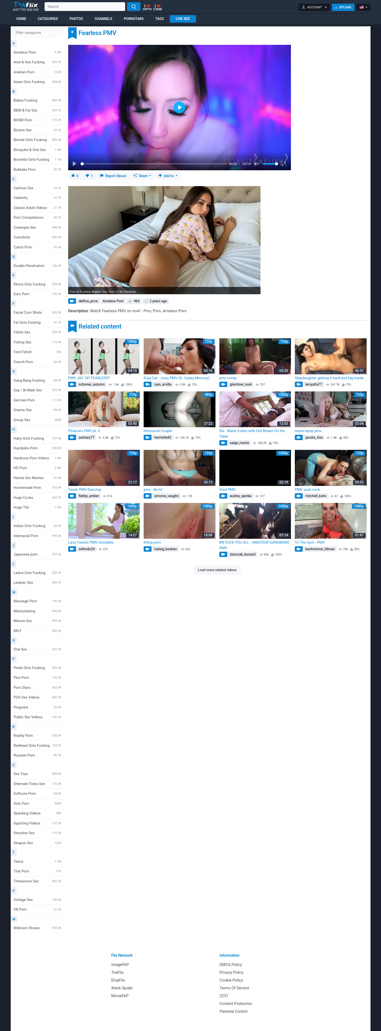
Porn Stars (37, 687)
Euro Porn (37, 294)
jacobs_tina (314, 437)
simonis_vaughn (166, 496)
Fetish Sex (37, 332)
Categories (48, 19)
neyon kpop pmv (308, 431)
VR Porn (37, 909)
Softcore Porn (37, 793)
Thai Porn (37, 871)
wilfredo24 (86, 549)
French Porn (37, 362)
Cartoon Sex (37, 188)
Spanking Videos (37, 813)
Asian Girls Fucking (37, 82)
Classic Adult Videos (37, 208)
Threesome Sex (37, 881)
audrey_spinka (240, 496)
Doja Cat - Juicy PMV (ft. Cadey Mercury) (177, 378)
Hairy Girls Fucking (37, 438)
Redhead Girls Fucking (37, 745)
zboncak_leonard (242, 554)
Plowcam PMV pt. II (84, 431)
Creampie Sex (37, 227)
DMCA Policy (231, 964)
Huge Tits (37, 507)
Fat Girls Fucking (37, 322)
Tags (159, 19)
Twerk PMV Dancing (84, 489)
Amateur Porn (37, 52)
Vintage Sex (37, 900)
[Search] (133, 6)
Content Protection (236, 1003)
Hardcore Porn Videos (37, 458)
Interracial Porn (37, 536)
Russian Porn (37, 755)
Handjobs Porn (37, 448)
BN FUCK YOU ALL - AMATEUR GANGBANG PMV (254, 545)
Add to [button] (166, 176)
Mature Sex (37, 621)
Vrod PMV (227, 489)
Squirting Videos (37, 823)
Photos (76, 19)
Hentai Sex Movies (37, 478)
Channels (103, 19)
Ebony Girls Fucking (37, 284)
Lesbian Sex (37, 582)
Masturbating (37, 611)
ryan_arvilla (162, 384)
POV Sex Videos (37, 697)
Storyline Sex (37, 833)
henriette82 (162, 437)
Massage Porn (37, 601)
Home (21, 19)
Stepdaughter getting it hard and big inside (329, 378)
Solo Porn (37, 803)
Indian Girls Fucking (37, 526)
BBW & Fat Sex (37, 110)
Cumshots (37, 237)
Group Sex (37, 420)
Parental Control (234, 1011)
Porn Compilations (37, 217)
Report (113, 176)
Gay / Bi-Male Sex (37, 390)
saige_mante (239, 443)
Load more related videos (217, 570)
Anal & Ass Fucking (37, 62)
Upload (343, 7)
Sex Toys (37, 774)
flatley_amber (88, 496)
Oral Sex (37, 649)
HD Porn (37, 468)
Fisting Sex (37, 342)
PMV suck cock (307, 489)
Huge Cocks (37, 497)
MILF (37, 631)
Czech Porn (37, 247)
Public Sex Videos (37, 717)
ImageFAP (120, 964)
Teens (37, 861)
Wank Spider (122, 988)
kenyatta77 (313, 384)
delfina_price (88, 301)
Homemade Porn (37, 487)
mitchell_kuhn (315, 496)
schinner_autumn (91, 384)
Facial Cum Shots (37, 312)
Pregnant (37, 707)
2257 (224, 995)
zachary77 (86, 437)
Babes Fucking (37, 100)
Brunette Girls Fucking (37, 159)
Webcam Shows (37, 928)
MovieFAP (120, 995)
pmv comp (228, 378)
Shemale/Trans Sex (37, 784)
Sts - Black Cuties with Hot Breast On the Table (252, 434)
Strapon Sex (37, 843)
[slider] (154, 163)
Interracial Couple (158, 431)
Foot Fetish (37, 352)
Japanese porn (37, 554)
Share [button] (140, 176)
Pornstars (134, 19)
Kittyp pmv (152, 542)
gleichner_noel (240, 384)
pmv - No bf (153, 489)
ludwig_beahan (165, 549)
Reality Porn (37, 735)
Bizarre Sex (37, 130)
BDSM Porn (37, 120)
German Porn (37, 400)
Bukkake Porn (37, 169)
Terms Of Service (234, 988)
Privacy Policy (232, 972)
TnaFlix (117, 972)
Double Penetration (37, 266)
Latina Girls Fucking (37, 573)
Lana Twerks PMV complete (90, 542)
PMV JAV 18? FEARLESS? (89, 378)
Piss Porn (37, 677)
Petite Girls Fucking (37, 668)
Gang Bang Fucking (37, 380)
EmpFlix (118, 980)
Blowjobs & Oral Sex (37, 150)
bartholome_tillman (320, 549)
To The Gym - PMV (310, 542)
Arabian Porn (37, 72)
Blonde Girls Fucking (37, 140)
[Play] (75, 164)
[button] (314, 7)
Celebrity (37, 198)
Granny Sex (37, 410)
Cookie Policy (231, 980)
